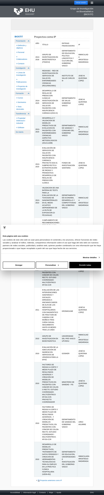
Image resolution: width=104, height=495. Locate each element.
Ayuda (58, 492)
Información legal (29, 492)
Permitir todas (85, 265)
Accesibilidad (15, 492)
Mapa (51, 492)
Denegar (18, 265)
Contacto (42, 492)
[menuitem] (23, 52)
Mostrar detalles (90, 257)
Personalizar (52, 265)
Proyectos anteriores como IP (51, 480)
